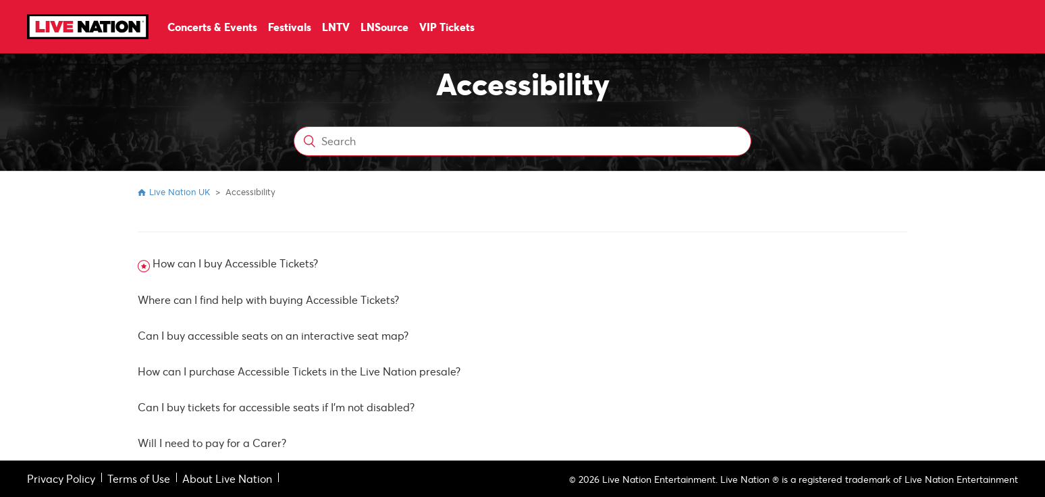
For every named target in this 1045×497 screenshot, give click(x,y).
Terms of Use (138, 478)
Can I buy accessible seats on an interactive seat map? (273, 335)
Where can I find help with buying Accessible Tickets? (268, 299)
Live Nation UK (179, 192)
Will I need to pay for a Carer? (212, 443)
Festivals (289, 27)
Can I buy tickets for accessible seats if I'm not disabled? (276, 407)
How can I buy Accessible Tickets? (235, 263)
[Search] (523, 141)
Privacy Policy (61, 478)
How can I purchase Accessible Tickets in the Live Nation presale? (299, 371)
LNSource (384, 27)
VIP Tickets (447, 27)
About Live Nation (227, 478)
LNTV (336, 27)
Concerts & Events (212, 27)
